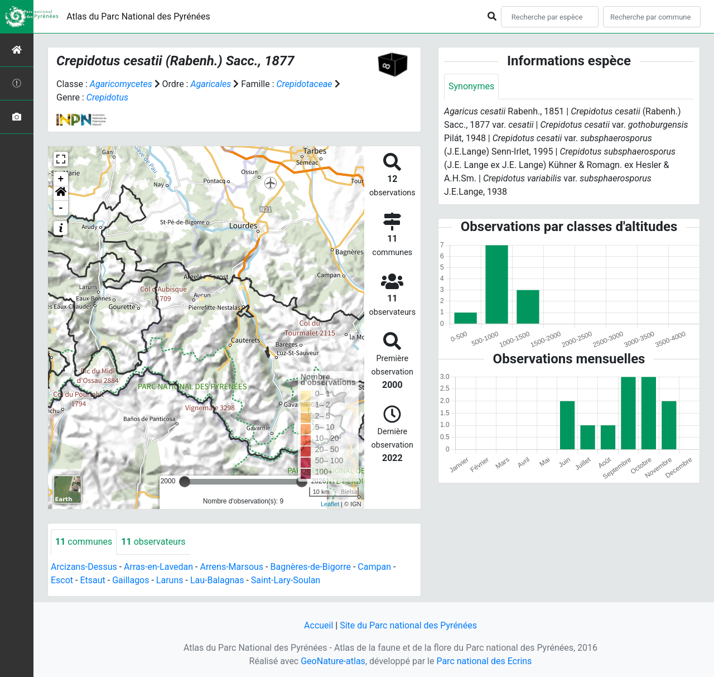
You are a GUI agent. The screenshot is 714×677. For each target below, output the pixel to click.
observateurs (153, 541)
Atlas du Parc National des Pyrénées (138, 16)
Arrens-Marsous (231, 566)
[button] (61, 193)
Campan (374, 566)
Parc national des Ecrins (484, 661)
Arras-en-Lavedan (158, 566)
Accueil (318, 625)
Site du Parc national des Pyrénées (408, 625)
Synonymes (471, 86)
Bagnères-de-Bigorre (310, 566)
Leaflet (330, 504)
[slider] (184, 481)
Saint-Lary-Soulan (285, 580)
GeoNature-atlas (333, 661)
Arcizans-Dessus (84, 566)
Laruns (170, 580)
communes (83, 541)
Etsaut (92, 580)
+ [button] (61, 179)
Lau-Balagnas (217, 580)
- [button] (61, 208)
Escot (62, 580)
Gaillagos (130, 580)
